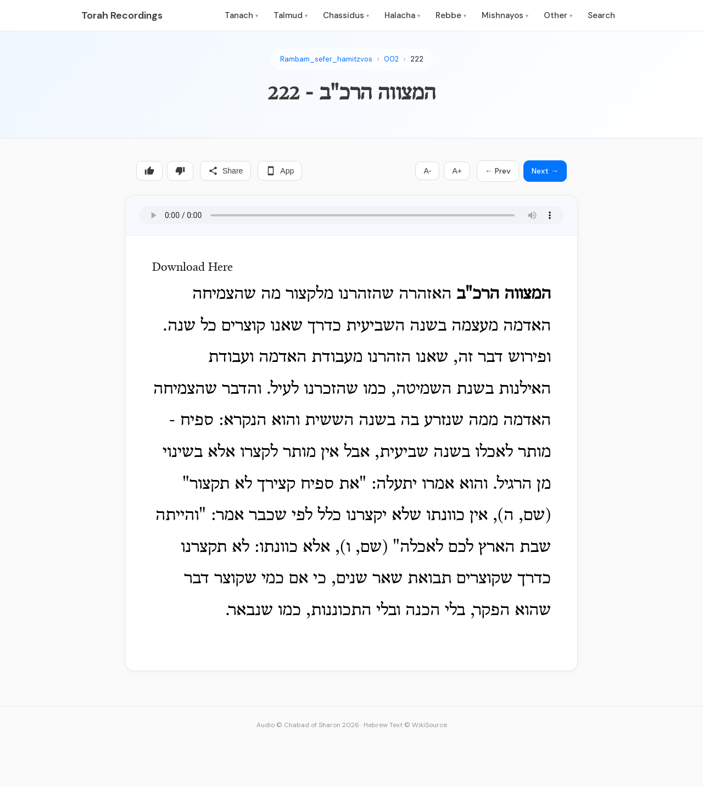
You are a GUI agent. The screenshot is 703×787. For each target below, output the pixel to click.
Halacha (402, 15)
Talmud (291, 15)
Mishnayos (505, 15)
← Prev (498, 171)
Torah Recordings (122, 15)
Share (225, 171)
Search (601, 15)
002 (391, 59)
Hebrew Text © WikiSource (405, 725)
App (280, 171)
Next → (545, 171)
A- (427, 170)
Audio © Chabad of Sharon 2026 (307, 725)
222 (416, 59)
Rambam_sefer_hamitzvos (326, 59)
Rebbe (451, 15)
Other (558, 15)
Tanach (241, 15)
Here (220, 268)
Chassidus (346, 15)
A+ (457, 170)
